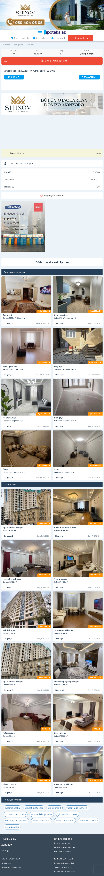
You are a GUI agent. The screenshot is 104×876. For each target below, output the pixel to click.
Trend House (17, 153)
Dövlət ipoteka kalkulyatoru (52, 262)
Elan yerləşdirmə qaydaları (64, 847)
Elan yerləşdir (81, 38)
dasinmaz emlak (89, 820)
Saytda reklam (7, 863)
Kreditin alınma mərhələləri (65, 871)
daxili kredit (54, 807)
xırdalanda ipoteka (15, 814)
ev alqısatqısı (12, 827)
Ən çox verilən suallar (62, 851)
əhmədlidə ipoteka (41, 814)
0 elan (98, 153)
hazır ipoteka (12, 807)
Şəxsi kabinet (42, 38)
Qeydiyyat (60, 38)
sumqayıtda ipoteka (16, 820)
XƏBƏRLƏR (7, 845)
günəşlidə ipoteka (67, 814)
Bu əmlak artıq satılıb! (54, 61)
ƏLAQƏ (5, 850)
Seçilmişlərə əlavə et (54, 195)
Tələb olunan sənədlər (63, 867)
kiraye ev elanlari (65, 820)
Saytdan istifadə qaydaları (11, 867)
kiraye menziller (41, 820)
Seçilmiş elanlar (22, 38)
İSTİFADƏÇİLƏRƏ (63, 839)
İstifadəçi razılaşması (62, 843)
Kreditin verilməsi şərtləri (64, 863)
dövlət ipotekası (34, 807)
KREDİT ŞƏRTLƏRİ (63, 858)
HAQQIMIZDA (8, 839)
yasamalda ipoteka (76, 807)
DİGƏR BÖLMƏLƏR (11, 858)
